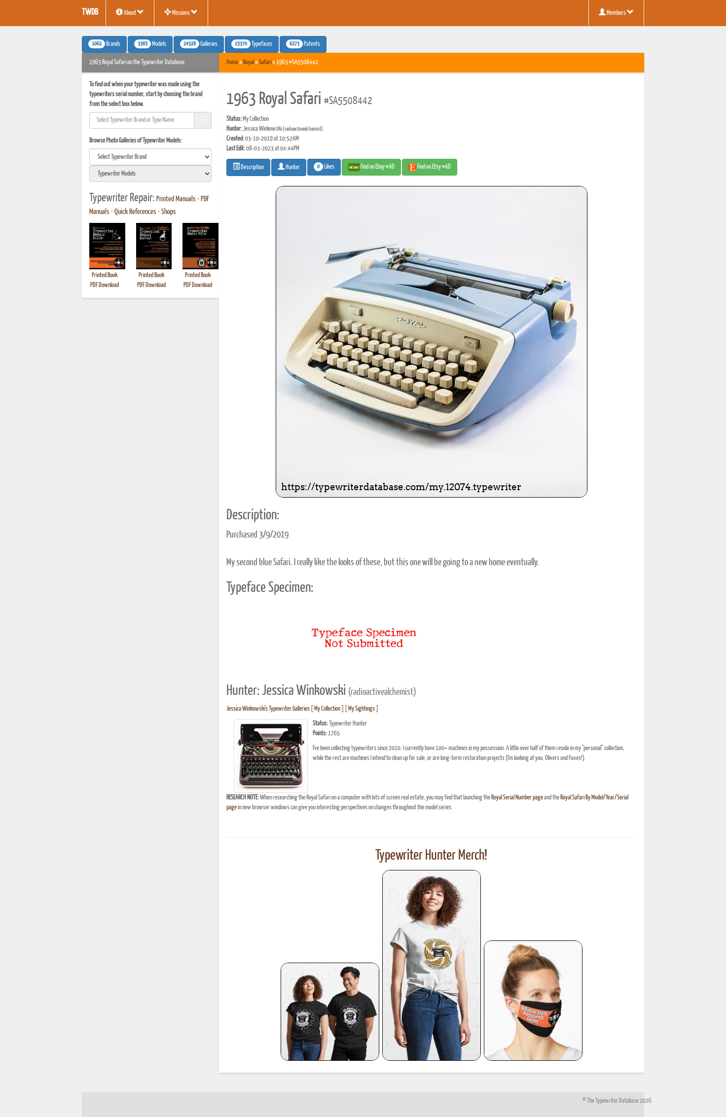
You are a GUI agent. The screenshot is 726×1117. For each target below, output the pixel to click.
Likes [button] (324, 166)
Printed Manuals (176, 199)
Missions (181, 12)
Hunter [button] (289, 167)
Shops (168, 212)
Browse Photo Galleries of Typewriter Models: (135, 141)
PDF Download (104, 285)
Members (616, 12)
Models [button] (150, 43)
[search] (150, 156)
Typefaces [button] (251, 43)
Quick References (135, 212)
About (130, 12)
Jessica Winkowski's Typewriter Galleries (268, 709)
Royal (248, 62)
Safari (265, 62)
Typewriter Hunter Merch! (431, 856)
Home (232, 62)
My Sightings (361, 709)
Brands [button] (104, 43)
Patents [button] (303, 43)
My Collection (327, 709)
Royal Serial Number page (517, 797)
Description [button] (248, 167)
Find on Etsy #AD (429, 167)
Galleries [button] (199, 43)
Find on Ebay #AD (371, 167)
